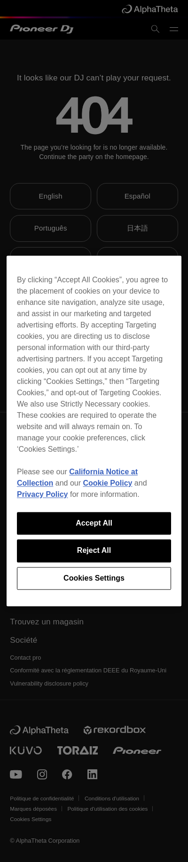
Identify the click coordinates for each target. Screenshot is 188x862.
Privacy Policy (42, 494)
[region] (94, 430)
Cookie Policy (108, 483)
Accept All (94, 523)
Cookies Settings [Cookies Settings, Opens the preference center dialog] (94, 578)
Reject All (94, 551)
